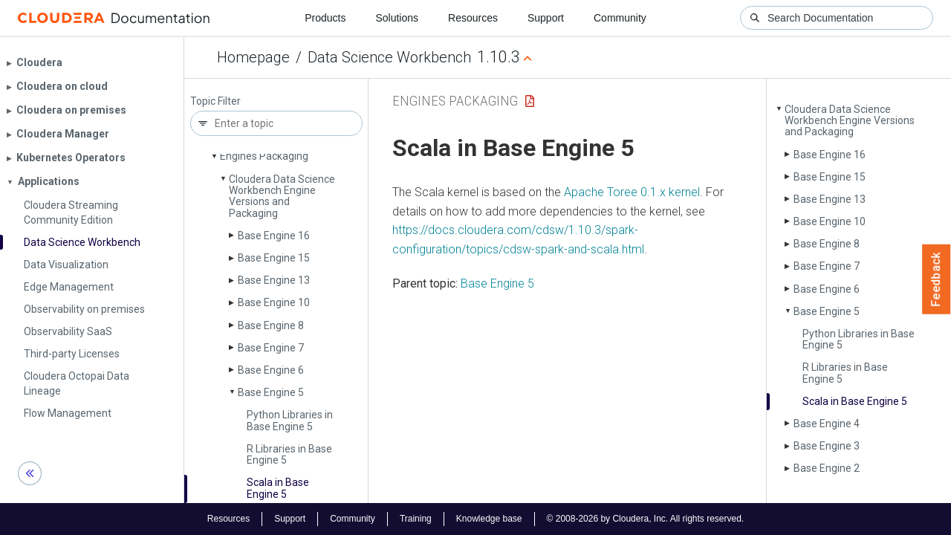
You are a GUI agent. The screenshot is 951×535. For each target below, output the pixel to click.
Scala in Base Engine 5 (278, 487)
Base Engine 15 (274, 258)
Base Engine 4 (826, 423)
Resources (473, 18)
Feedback (936, 279)
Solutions (396, 18)
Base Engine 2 (826, 468)
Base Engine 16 (274, 235)
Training (416, 518)
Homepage (253, 57)
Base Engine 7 (271, 348)
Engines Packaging (264, 156)
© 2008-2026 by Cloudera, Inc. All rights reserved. (645, 518)
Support (546, 18)
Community (620, 18)
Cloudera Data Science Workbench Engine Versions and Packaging (282, 196)
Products (325, 18)
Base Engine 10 (274, 302)
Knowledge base (489, 518)
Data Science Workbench (389, 57)
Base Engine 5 (271, 392)
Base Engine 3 (826, 446)
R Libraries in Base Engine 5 (289, 454)
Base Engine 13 (274, 280)
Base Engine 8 (271, 325)
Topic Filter (215, 101)
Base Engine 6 (271, 370)
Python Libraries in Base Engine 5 (290, 420)
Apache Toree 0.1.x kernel (632, 192)
